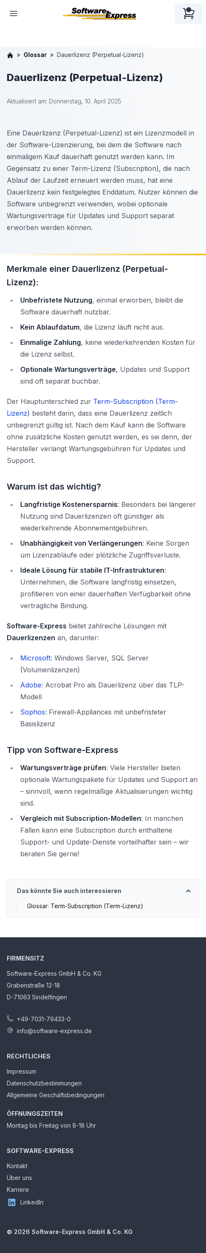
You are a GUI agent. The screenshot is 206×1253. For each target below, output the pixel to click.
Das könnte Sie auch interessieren (69, 890)
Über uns (19, 1177)
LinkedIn (25, 1202)
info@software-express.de (54, 1030)
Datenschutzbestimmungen (44, 1083)
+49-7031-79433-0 (44, 1019)
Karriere (18, 1189)
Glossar (35, 54)
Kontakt (17, 1165)
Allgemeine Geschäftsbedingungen (55, 1095)
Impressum (21, 1071)
